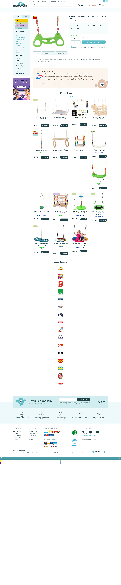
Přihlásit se (94, 5)
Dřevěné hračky (20, 55)
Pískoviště (18, 41)
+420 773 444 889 (91, 432)
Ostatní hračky (20, 73)
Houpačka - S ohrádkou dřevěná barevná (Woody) (80, 149)
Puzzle (17, 71)
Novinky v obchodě (52, 1)
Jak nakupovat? (16, 433)
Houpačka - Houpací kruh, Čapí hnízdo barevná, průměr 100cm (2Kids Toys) (61, 245)
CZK (104, 0)
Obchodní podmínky (17, 435)
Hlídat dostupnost (82, 47)
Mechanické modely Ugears (67, 452)
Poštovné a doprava (33, 431)
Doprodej (19, 28)
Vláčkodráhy (19, 66)
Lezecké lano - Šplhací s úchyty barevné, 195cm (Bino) (41, 149)
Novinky (19, 23)
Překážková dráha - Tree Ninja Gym (80, 118)
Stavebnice (19, 68)
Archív (14, 452)
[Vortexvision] (104, 452)
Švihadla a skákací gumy (21, 35)
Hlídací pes (61, 53)
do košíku (93, 42)
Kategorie (17, 16)
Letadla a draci (19, 49)
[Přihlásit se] (90, 5)
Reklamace (31, 439)
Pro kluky (18, 58)
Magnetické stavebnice (40, 452)
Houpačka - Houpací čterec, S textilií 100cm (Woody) (60, 118)
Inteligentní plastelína (32, 452)
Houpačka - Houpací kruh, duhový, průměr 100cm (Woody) (80, 244)
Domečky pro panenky (59, 452)
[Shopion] (96, 452)
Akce (18, 20)
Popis (37, 53)
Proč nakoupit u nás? (62, 1)
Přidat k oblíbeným (92, 47)
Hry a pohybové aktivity (21, 37)
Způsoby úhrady (32, 433)
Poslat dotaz (74, 47)
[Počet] (75, 42)
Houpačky (18, 33)
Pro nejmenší (19, 63)
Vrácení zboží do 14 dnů (33, 437)
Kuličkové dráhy (75, 452)
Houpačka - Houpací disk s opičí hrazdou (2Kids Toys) (41, 212)
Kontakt (38, 1)
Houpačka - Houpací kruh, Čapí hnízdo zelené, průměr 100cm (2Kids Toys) (99, 213)
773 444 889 (82, 5)
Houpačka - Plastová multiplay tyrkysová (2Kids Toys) (41, 244)
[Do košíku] (45, 125)
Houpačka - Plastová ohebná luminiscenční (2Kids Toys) (99, 149)
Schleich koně (46, 452)
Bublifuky (18, 52)
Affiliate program (16, 439)
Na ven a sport (20, 31)
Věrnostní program (32, 435)
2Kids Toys (79, 28)
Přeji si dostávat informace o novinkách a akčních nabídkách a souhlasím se (75, 403)
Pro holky (18, 60)
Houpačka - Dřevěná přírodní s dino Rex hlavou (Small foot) (99, 118)
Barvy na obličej (52, 452)
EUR (106, 0)
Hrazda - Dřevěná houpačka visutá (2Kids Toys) (41, 118)
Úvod (34, 1)
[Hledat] (70, 4)
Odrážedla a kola (19, 45)
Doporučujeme (20, 25)
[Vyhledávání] (52, 4)
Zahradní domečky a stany (21, 47)
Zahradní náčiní (19, 43)
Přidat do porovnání (101, 47)
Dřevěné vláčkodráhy (82, 452)
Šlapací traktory (19, 50)
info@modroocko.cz (89, 435)
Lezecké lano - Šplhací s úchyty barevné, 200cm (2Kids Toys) (80, 212)
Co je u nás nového (17, 437)
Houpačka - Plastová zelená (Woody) (99, 180)
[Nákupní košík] (103, 5)
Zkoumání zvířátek (20, 39)
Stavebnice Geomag (19, 452)
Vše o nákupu (44, 1)
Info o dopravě (85, 37)
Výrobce (26, 16)
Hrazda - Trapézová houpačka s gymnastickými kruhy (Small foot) (60, 149)
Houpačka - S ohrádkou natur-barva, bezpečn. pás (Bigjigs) (60, 212)
